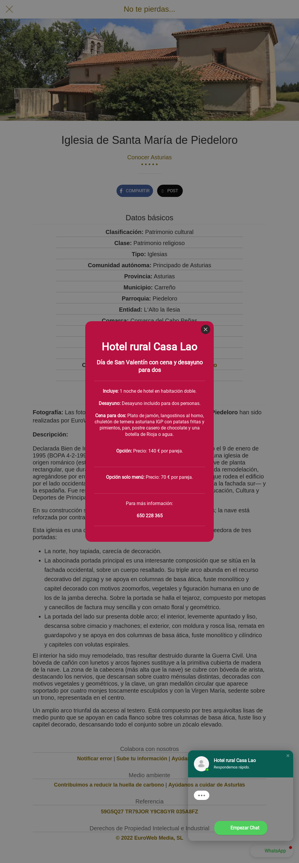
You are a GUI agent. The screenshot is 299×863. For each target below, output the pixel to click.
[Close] (205, 8)
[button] (288, 756)
